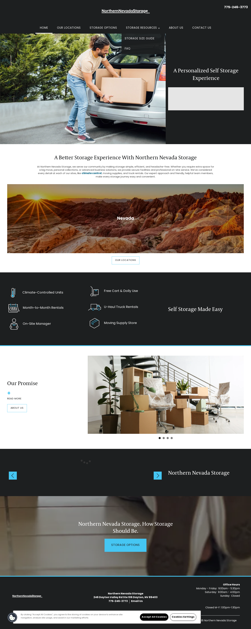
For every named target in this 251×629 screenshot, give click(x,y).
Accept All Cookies (154, 617)
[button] (125, 260)
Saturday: (211, 592)
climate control (92, 173)
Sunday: (225, 596)
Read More (14, 396)
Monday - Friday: (206, 588)
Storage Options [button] (125, 545)
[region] (107, 617)
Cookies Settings (183, 617)
